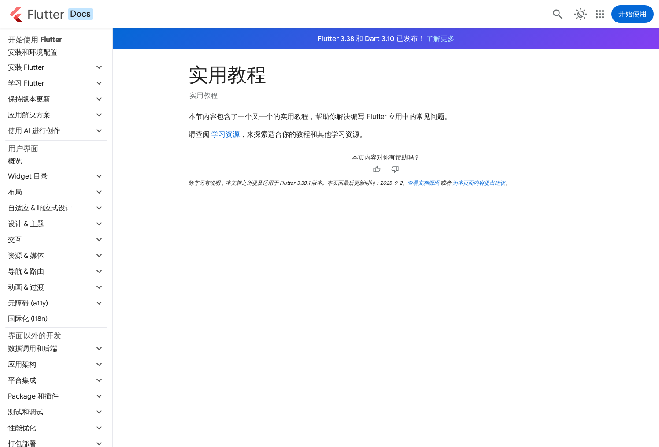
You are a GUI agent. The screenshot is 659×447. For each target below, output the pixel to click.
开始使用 (632, 14)
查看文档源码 (423, 182)
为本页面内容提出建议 (478, 182)
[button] (56, 67)
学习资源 (225, 134)
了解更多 (440, 38)
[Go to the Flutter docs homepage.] (51, 14)
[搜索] (556, 14)
